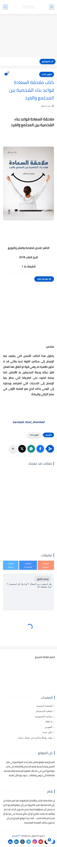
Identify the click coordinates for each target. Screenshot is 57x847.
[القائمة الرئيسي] (51, 7)
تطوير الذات (46, 74)
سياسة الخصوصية (43, 716)
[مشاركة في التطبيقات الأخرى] (13, 449)
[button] (40, 449)
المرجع (15, 835)
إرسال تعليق (42, 579)
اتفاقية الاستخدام (44, 711)
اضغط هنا (28, 422)
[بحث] (5, 7)
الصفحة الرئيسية (44, 706)
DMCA (48, 721)
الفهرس (48, 727)
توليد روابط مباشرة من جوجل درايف (35, 737)
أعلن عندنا (47, 732)
